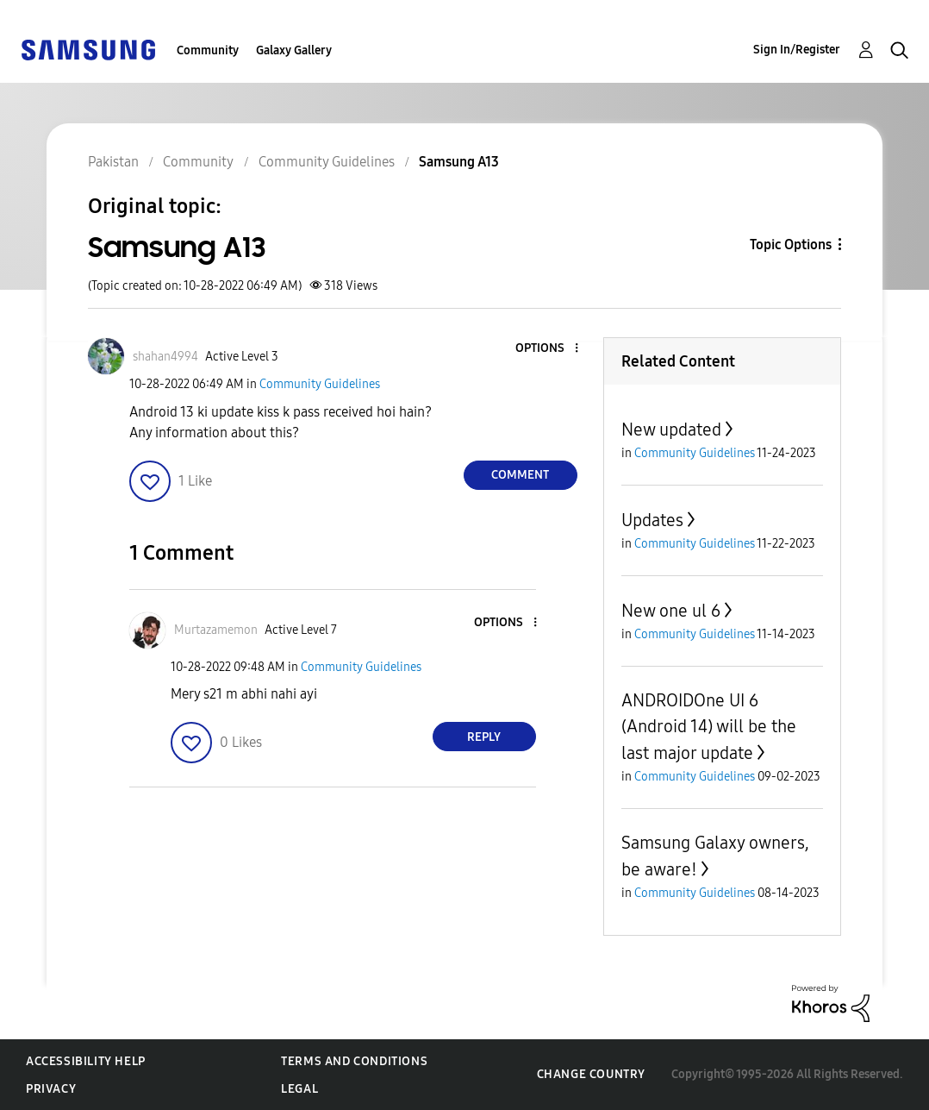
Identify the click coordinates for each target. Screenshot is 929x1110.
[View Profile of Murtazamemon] (216, 630)
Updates (652, 520)
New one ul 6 (670, 610)
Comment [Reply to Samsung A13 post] (520, 474)
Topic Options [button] (791, 244)
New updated (671, 429)
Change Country (591, 1074)
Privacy (51, 1089)
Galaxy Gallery (294, 50)
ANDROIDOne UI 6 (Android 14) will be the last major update (708, 726)
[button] (547, 349)
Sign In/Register (796, 49)
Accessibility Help (86, 1061)
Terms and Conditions (354, 1061)
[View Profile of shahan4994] (165, 356)
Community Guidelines (319, 384)
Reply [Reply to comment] (484, 737)
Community (208, 50)
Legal (299, 1089)
